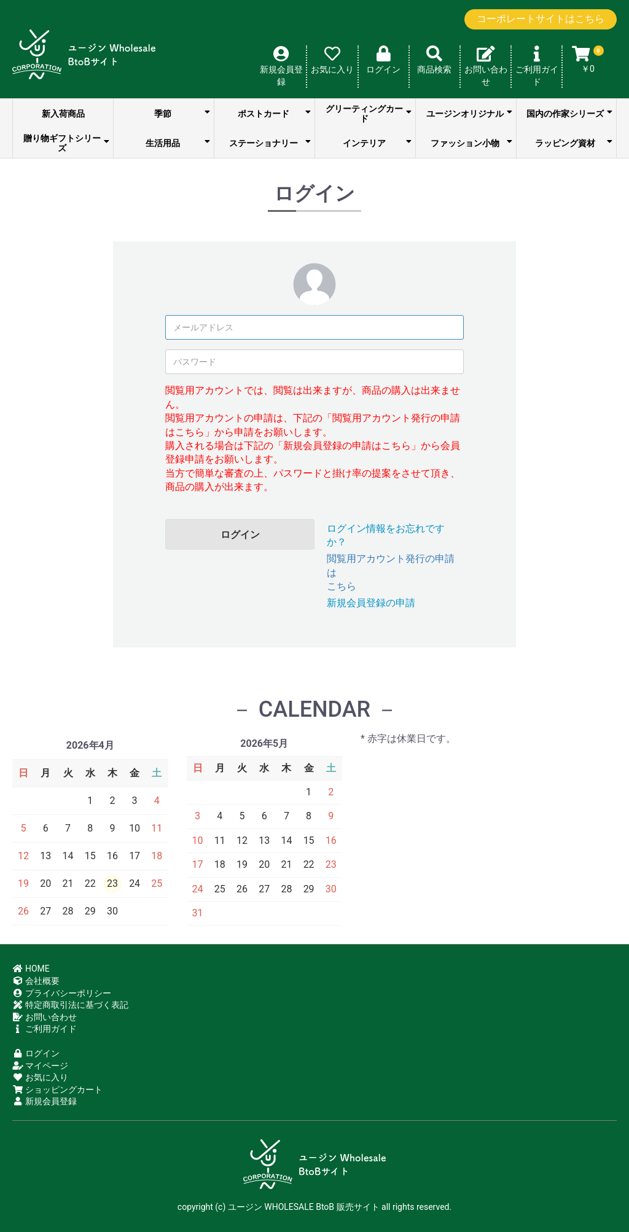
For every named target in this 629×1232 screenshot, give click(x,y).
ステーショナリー (270, 142)
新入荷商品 (63, 114)
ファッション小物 (472, 142)
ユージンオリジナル (469, 113)
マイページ (40, 1065)
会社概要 (36, 981)
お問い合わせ (44, 1017)
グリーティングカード (369, 113)
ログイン (240, 534)
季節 (182, 113)
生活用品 (178, 142)
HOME (31, 968)
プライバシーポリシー (61, 993)
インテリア (377, 142)
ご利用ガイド (44, 1029)
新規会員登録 (44, 1101)
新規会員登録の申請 (371, 603)
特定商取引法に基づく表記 (70, 1005)
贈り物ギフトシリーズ (66, 143)
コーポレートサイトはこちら (540, 19)
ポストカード (274, 113)
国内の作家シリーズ (569, 113)
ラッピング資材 (573, 142)
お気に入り (40, 1077)
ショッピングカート (57, 1089)
